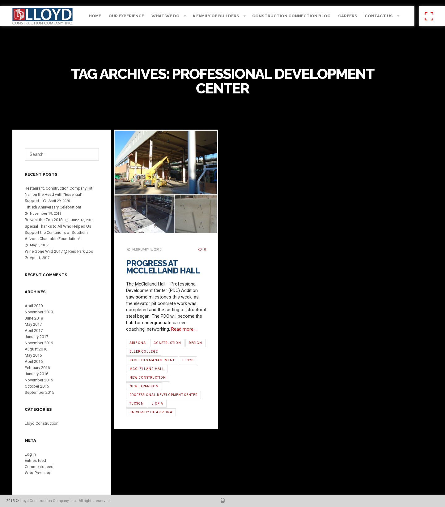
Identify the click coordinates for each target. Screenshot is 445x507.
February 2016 (37, 367)
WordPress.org (38, 472)
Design (195, 343)
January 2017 (36, 336)
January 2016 (36, 374)
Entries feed (35, 460)
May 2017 (33, 324)
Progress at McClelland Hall (163, 267)
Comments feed (39, 466)
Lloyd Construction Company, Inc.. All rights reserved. (65, 501)
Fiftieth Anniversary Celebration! (53, 207)
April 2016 (34, 361)
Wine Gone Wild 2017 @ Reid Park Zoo (59, 251)
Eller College (143, 351)
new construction (147, 377)
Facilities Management (152, 360)
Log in (30, 454)
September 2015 (39, 392)
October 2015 (37, 386)
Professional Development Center (163, 395)
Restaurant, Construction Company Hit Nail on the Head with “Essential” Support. (58, 194)
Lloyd (188, 360)
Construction (167, 343)
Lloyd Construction (41, 423)
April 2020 (34, 305)
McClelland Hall (146, 369)
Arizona (137, 343)
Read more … (184, 329)
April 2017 (34, 330)
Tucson (136, 403)
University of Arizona (150, 412)
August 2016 (36, 349)
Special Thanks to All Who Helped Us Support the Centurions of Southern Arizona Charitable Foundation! (58, 232)
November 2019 (39, 312)
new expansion (144, 386)
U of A (157, 403)
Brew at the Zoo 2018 (43, 219)
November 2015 (39, 380)
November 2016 (39, 343)
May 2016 (33, 355)
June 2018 (34, 318)
